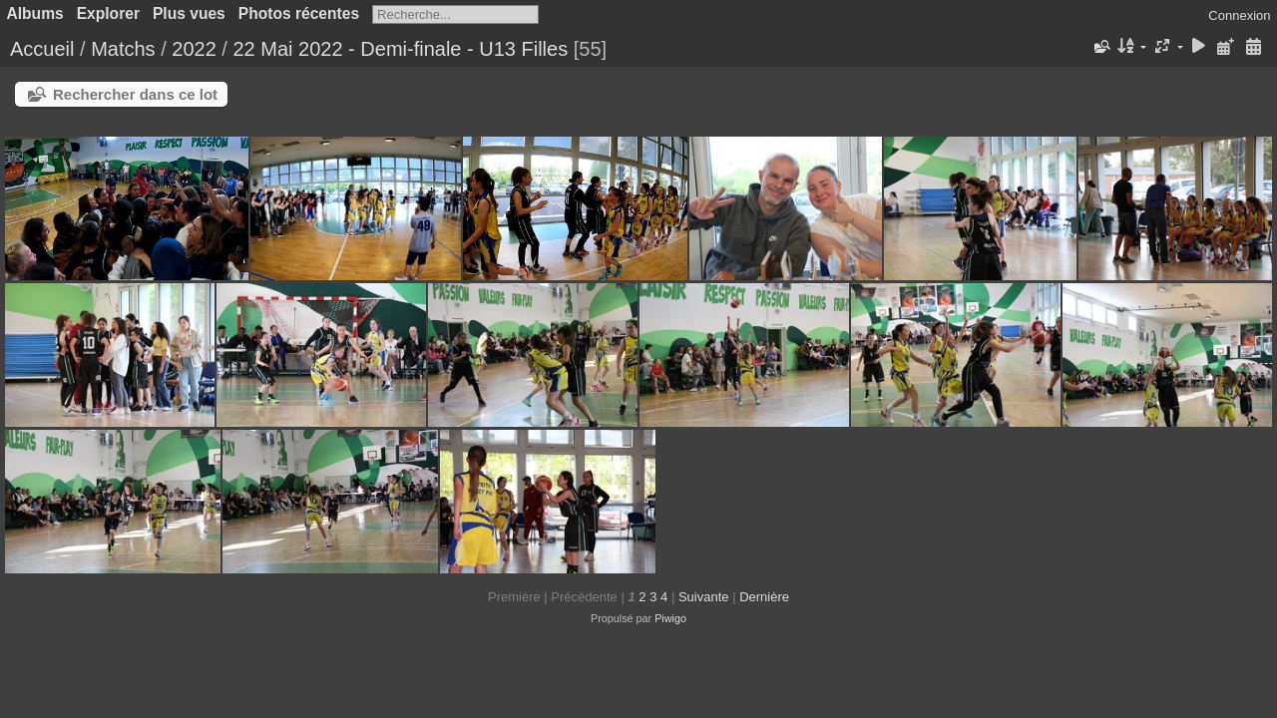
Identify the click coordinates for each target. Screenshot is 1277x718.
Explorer (108, 13)
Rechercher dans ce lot (135, 94)
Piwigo (670, 618)
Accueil (42, 49)
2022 (194, 49)
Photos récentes (298, 13)
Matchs (123, 49)
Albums (35, 13)
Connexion (1239, 15)
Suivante (703, 596)
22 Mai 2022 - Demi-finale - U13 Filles (400, 49)
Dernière (764, 596)
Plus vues (189, 13)
